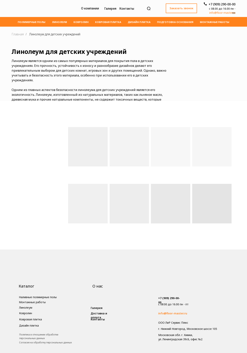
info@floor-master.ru (222, 12)
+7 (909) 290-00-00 (222, 4)
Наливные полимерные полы (38, 297)
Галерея (110, 8)
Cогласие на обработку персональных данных (45, 342)
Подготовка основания (175, 22)
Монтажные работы (214, 22)
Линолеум (59, 22)
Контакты (126, 8)
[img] (43, 8)
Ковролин (81, 22)
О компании (90, 8)
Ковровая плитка (108, 22)
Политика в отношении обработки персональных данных (38, 336)
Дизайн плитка (139, 22)
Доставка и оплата (99, 315)
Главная (18, 34)
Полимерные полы (31, 22)
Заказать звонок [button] (181, 8)
